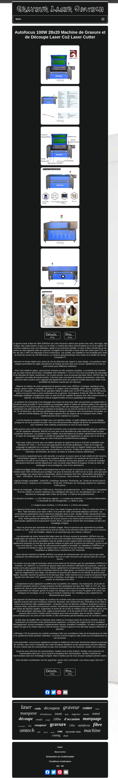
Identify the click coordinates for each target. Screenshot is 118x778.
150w (97, 709)
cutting (56, 735)
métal (96, 713)
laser (26, 707)
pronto (86, 714)
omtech (27, 730)
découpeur (52, 708)
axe (38, 732)
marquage (92, 718)
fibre (97, 724)
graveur (71, 707)
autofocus (84, 725)
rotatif (39, 719)
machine (92, 730)
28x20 (45, 732)
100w (57, 719)
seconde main (73, 731)
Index (60, 747)
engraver (76, 714)
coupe (47, 720)
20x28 (65, 736)
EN (58, 766)
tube (29, 726)
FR (62, 766)
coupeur (41, 725)
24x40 (58, 714)
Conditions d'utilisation (60, 761)
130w (72, 725)
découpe (26, 718)
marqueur (28, 713)
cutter (87, 708)
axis (67, 714)
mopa (52, 732)
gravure (58, 724)
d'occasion (72, 719)
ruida (38, 708)
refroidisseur (46, 714)
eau (60, 731)
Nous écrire (60, 752)
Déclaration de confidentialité (60, 756)
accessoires (21, 726)
